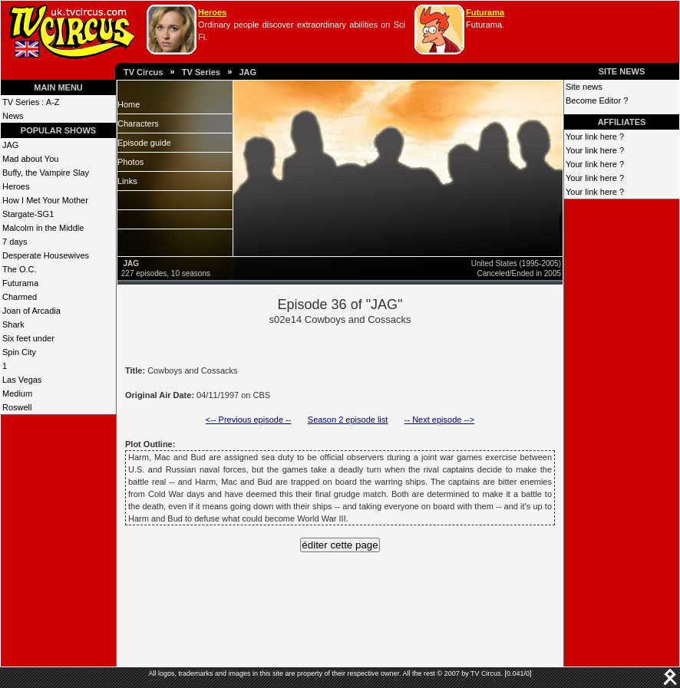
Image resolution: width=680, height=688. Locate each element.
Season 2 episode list (348, 419)
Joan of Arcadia (31, 310)
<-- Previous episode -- (249, 419)
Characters (138, 123)
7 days (14, 241)
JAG (247, 72)
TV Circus (143, 72)
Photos (130, 161)
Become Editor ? (597, 100)
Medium (17, 393)
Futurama (485, 12)
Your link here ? (595, 136)
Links (127, 181)
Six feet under (28, 338)
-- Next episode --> (439, 419)
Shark (13, 324)
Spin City (19, 352)
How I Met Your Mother (45, 200)
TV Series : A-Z (31, 102)
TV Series (201, 72)
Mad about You (30, 158)
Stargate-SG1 (28, 214)
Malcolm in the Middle (43, 227)
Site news (584, 86)
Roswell (17, 407)
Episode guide (144, 142)
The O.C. (19, 269)
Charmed (19, 296)
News (13, 115)
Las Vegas (21, 379)
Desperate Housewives (45, 255)
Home (128, 104)
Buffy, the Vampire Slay (45, 172)
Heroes (212, 12)
